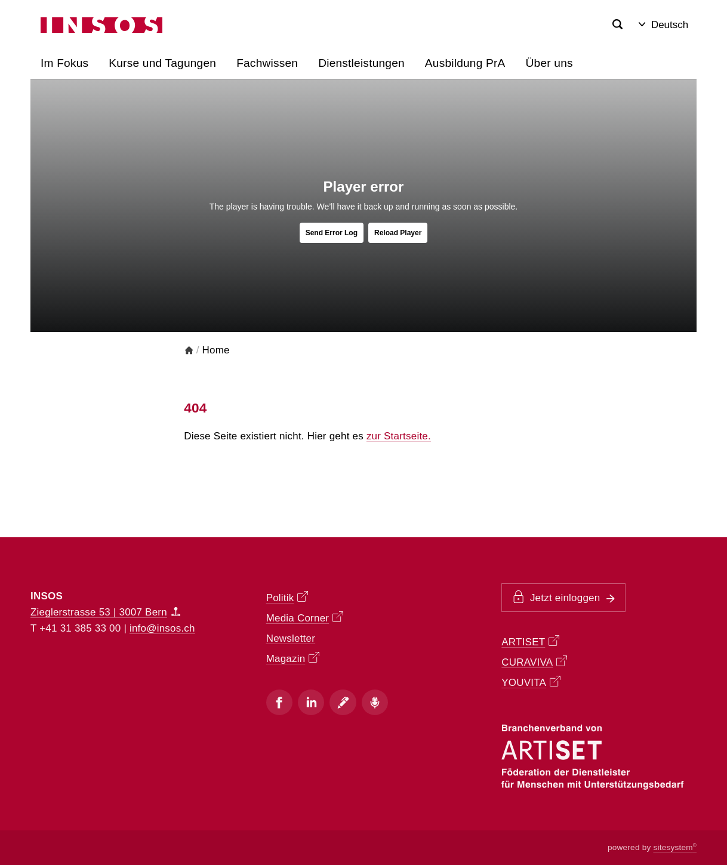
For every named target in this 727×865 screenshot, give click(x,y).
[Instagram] (311, 702)
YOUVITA (530, 682)
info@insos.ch (162, 628)
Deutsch (663, 24)
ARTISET (530, 641)
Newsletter (290, 638)
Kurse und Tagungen (162, 63)
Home (216, 350)
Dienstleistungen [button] (361, 63)
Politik (287, 597)
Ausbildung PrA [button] (465, 63)
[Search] (618, 25)
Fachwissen (267, 63)
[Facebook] (279, 702)
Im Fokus (64, 63)
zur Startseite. (398, 436)
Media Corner (304, 617)
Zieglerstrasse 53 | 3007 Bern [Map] (105, 612)
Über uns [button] (549, 63)
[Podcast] (375, 702)
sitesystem (675, 847)
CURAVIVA (534, 661)
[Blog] (342, 702)
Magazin (292, 658)
